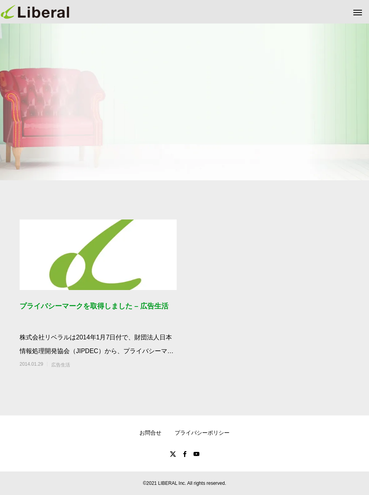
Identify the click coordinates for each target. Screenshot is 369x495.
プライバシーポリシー (202, 433)
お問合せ (150, 433)
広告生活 (60, 365)
